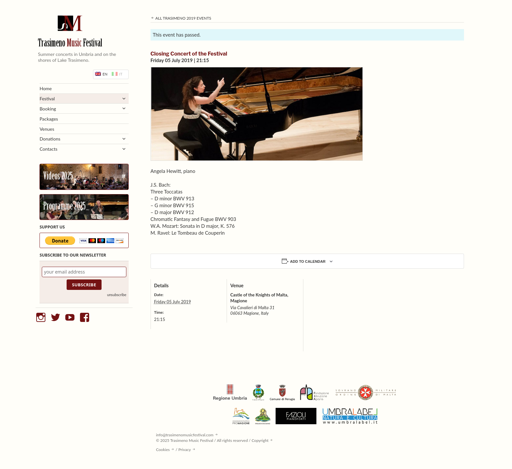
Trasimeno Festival (70, 43)
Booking (48, 108)
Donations (50, 139)
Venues (47, 129)
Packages (49, 119)
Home (46, 88)
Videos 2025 (58, 177)
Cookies (163, 449)
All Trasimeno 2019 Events (181, 18)
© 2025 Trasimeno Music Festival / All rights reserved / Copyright (212, 440)
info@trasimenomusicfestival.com (185, 434)
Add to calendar (308, 261)
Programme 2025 (64, 207)
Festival (47, 98)
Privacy (184, 449)
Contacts (48, 149)
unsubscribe (116, 295)
